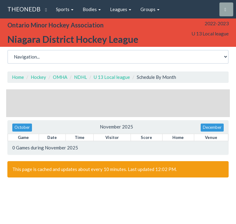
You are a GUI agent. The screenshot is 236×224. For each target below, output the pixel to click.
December (212, 127)
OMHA (60, 77)
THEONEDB (24, 9)
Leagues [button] (120, 9)
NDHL (80, 77)
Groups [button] (149, 9)
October (22, 127)
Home (18, 77)
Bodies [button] (92, 9)
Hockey (38, 77)
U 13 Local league (112, 77)
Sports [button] (64, 9)
